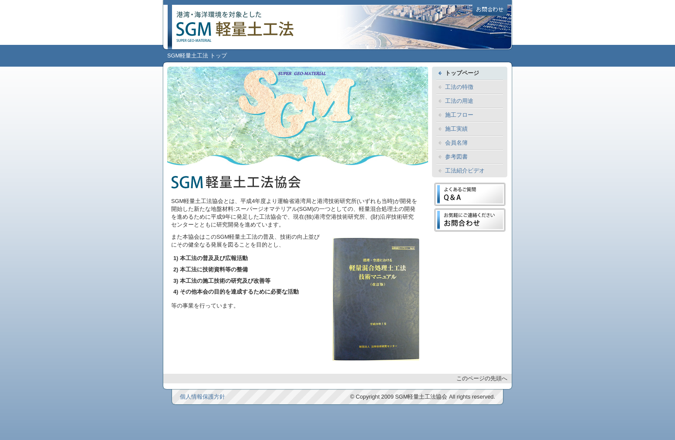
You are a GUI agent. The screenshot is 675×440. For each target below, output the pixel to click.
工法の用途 (459, 101)
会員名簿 (456, 142)
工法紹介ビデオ (465, 170)
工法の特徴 (459, 87)
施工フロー (459, 115)
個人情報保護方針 (202, 396)
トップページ (462, 73)
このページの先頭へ (481, 378)
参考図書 (456, 156)
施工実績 (456, 128)
